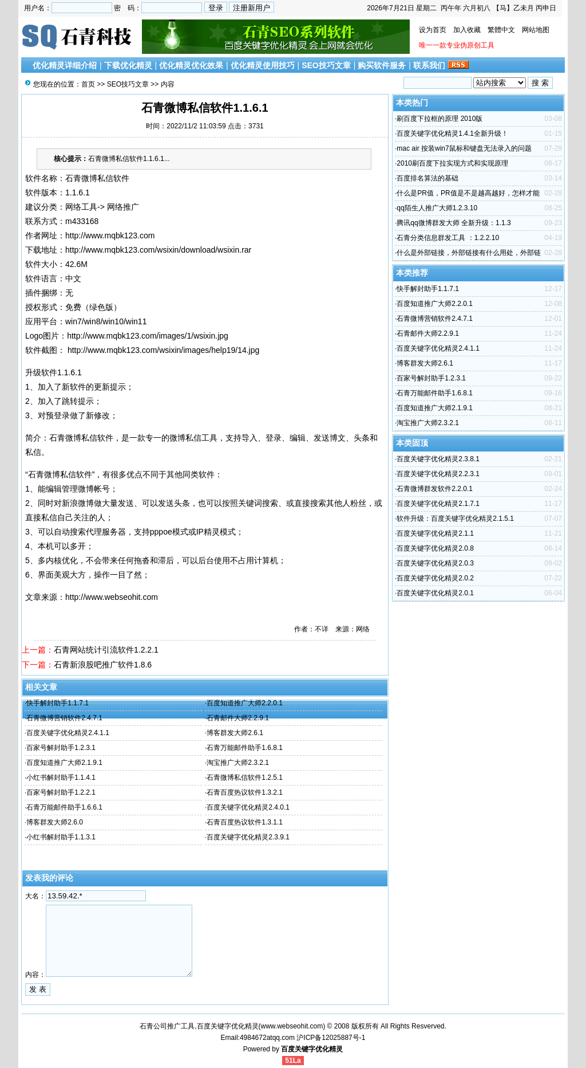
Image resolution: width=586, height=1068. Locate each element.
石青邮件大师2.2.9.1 (238, 718)
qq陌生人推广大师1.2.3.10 (437, 208)
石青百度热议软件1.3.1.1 (245, 822)
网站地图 (535, 30)
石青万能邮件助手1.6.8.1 (245, 748)
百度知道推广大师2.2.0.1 (245, 703)
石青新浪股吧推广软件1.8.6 (103, 664)
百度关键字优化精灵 (312, 1049)
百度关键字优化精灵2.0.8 (435, 548)
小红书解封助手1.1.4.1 (61, 777)
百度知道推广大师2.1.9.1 (64, 763)
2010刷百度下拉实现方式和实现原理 (452, 163)
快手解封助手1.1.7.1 (57, 703)
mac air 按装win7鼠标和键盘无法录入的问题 (464, 148)
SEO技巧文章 (326, 65)
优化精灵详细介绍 (65, 65)
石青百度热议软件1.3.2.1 (245, 792)
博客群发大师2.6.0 (54, 822)
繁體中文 (501, 30)
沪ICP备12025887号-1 (330, 1038)
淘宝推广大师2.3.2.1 (238, 763)
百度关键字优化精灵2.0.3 (435, 563)
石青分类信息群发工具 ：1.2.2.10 (448, 238)
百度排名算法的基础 (427, 178)
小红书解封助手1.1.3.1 (61, 837)
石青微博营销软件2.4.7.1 (64, 718)
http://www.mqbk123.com (110, 235)
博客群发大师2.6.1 (235, 733)
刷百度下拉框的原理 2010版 (439, 119)
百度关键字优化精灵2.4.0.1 (248, 807)
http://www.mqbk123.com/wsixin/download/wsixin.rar (158, 249)
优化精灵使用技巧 (263, 65)
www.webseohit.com (292, 1026)
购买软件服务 (382, 65)
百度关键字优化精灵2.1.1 (435, 533)
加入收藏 (467, 30)
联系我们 (429, 65)
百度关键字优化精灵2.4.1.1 (67, 733)
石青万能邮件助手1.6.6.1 (64, 807)
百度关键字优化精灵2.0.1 (435, 593)
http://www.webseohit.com (111, 597)
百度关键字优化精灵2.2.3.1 (438, 474)
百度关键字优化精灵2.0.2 (435, 578)
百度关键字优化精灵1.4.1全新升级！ (452, 133)
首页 (88, 84)
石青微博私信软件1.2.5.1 (245, 777)
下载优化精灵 (128, 65)
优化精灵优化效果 (191, 65)
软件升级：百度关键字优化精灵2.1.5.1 (455, 519)
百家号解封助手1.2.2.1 (61, 792)
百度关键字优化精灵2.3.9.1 (248, 837)
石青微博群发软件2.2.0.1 (435, 489)
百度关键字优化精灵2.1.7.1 (438, 504)
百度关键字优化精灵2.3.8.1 (438, 459)
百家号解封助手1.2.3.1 (61, 748)
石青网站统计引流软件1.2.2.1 (106, 649)
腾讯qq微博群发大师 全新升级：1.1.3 (453, 223)
